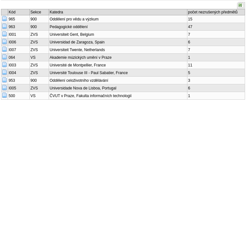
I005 (12, 88)
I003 (12, 65)
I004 (12, 73)
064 (12, 57)
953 (12, 80)
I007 (12, 50)
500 (12, 96)
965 (12, 19)
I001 (12, 34)
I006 (12, 42)
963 (12, 27)
